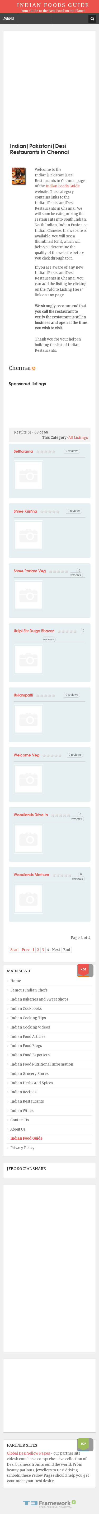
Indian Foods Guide (63, 186)
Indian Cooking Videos (30, 1027)
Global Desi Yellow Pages (29, 1453)
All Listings (78, 437)
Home (15, 981)
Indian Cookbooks (26, 1008)
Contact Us (19, 1120)
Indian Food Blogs (26, 1045)
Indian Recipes (23, 1092)
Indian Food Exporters (30, 1055)
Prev (26, 950)
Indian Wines (22, 1110)
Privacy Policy (22, 1147)
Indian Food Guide (26, 1138)
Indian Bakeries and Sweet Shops (39, 999)
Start (14, 950)
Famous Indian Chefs (29, 990)
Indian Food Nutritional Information (41, 1064)
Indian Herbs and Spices (31, 1083)
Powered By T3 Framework (49, 1503)
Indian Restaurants (27, 1101)
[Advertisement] (49, 86)
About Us (18, 1129)
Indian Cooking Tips (28, 1018)
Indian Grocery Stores (29, 1073)
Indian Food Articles (27, 1036)
